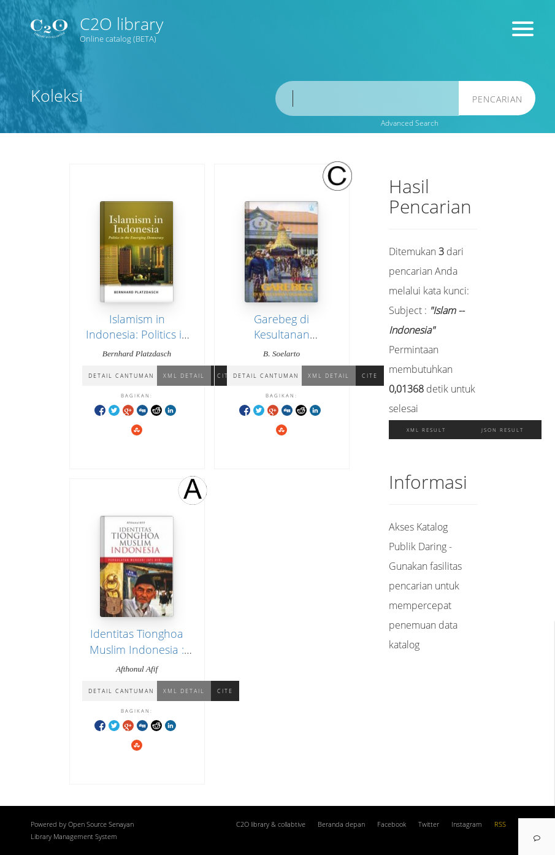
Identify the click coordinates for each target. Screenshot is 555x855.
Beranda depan (341, 824)
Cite (370, 376)
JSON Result (502, 429)
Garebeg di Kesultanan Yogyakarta (282, 334)
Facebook (391, 824)
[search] (367, 98)
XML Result (426, 429)
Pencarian (497, 99)
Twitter (428, 824)
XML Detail (184, 376)
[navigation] (536, 836)
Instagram (466, 824)
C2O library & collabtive (270, 824)
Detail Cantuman (121, 376)
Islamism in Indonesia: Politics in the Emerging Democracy (137, 342)
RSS (500, 824)
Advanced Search (409, 123)
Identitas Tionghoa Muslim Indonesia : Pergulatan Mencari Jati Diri (137, 657)
